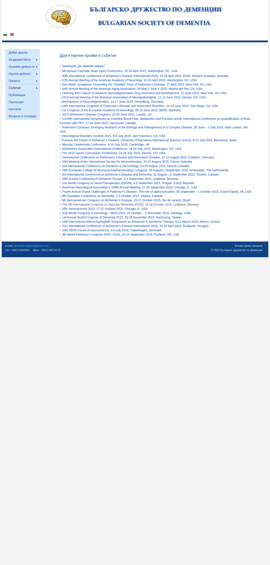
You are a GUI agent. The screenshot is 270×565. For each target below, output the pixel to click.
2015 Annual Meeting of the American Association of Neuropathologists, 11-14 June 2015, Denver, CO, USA (134, 97)
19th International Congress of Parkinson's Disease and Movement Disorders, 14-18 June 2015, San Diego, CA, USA (140, 106)
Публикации (17, 95)
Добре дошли (18, 52)
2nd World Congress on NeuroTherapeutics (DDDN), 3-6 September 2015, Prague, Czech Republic (128, 183)
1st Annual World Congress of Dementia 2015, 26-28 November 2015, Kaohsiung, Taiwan (121, 217)
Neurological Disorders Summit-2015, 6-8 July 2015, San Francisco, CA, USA (113, 136)
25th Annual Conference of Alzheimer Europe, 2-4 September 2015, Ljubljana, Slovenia (120, 178)
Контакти (15, 109)
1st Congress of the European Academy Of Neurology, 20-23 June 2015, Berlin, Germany (121, 110)
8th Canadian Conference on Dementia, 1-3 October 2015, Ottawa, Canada (112, 196)
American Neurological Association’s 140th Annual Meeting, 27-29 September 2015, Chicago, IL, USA (129, 187)
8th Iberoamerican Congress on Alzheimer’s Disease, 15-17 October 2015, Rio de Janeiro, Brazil (126, 200)
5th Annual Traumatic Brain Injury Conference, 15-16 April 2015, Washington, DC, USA (119, 71)
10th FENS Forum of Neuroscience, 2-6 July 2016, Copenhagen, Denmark (111, 230)
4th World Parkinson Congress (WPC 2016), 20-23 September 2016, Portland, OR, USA (120, 234)
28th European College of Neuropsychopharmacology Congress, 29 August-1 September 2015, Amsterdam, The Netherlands (145, 170)
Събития (23, 88)
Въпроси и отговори (22, 116)
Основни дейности (23, 66)
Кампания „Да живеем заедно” (83, 66)
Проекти (23, 81)
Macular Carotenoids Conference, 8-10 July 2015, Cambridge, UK (106, 144)
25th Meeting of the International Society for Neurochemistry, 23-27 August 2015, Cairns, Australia (127, 161)
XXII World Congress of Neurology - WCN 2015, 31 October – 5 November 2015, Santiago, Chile (126, 213)
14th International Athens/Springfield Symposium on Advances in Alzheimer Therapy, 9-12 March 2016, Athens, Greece (141, 221)
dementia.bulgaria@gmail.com (31, 245)
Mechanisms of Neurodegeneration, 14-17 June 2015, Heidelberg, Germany (112, 101)
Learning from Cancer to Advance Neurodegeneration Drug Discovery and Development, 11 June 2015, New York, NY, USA (144, 93)
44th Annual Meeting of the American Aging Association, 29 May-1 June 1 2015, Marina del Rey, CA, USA (132, 88)
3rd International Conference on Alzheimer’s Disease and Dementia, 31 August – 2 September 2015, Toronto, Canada (140, 174)
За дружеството (23, 59)
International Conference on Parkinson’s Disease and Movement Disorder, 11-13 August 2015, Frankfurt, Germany (138, 157)
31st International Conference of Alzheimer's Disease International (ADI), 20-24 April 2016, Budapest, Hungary (135, 226)
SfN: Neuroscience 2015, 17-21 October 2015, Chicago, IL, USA (105, 208)
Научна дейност (23, 73)
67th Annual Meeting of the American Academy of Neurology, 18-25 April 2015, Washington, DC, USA (129, 80)
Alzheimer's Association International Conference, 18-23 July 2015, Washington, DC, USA (122, 148)
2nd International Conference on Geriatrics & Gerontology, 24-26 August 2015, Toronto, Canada (125, 166)
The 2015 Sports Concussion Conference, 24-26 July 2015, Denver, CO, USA (113, 153)
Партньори (16, 102)
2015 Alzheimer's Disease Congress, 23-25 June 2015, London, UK (107, 114)
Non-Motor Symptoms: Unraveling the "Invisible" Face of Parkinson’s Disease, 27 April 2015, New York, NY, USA (137, 84)
